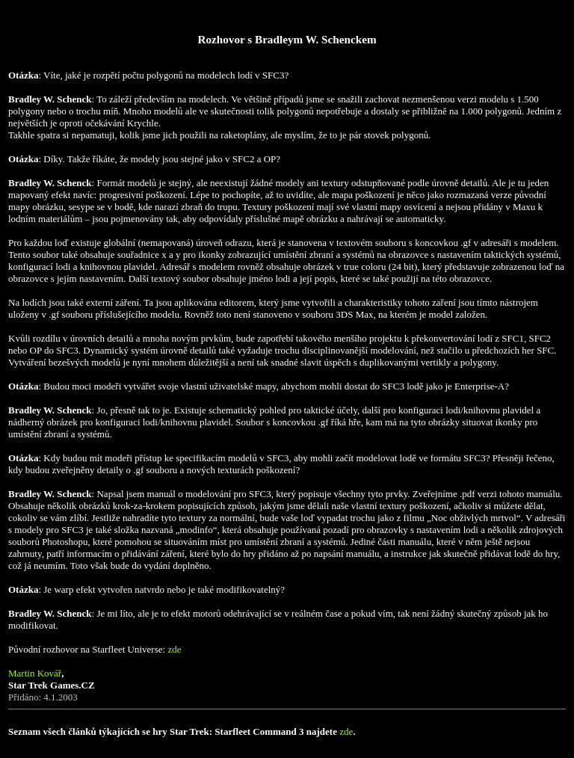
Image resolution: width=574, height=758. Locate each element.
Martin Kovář (34, 673)
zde (174, 649)
